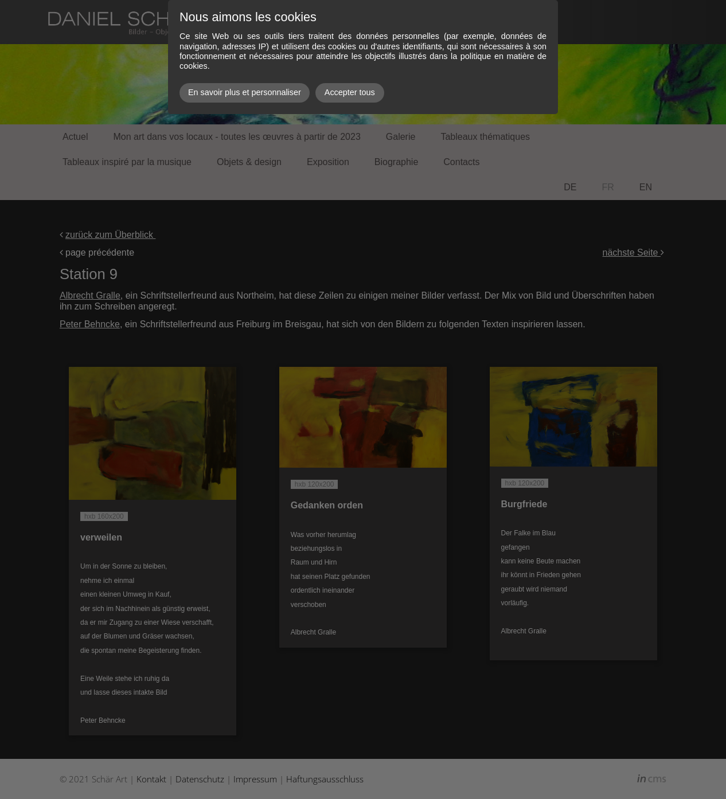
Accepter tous (350, 92)
